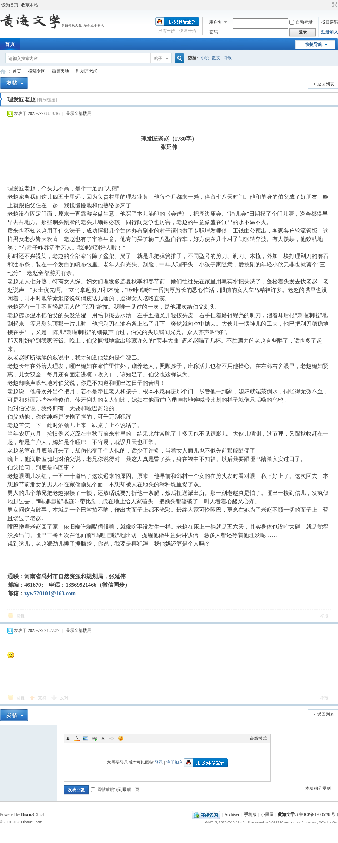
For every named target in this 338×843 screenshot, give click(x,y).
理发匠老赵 (86, 71)
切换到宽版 (334, 5)
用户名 (215, 22)
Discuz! (28, 814)
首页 (17, 71)
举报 (324, 616)
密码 (213, 32)
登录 (159, 762)
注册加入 (329, 32)
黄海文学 (3, 71)
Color (76, 738)
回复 (20, 616)
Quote (103, 738)
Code (111, 738)
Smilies (120, 738)
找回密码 (329, 22)
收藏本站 (29, 4)
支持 (43, 697)
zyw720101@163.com (50, 593)
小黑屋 (267, 814)
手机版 (250, 814)
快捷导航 (313, 44)
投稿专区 (36, 71)
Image (85, 738)
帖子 (158, 58)
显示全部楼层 (78, 113)
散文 (216, 57)
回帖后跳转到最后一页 (115, 789)
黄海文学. (287, 814)
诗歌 (227, 57)
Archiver (231, 814)
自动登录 (301, 22)
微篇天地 (60, 71)
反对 (64, 697)
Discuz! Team (31, 822)
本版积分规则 (318, 788)
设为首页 (9, 4)
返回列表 (325, 83)
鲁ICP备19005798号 (317, 814)
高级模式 (258, 738)
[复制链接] (47, 100)
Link (94, 738)
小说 (205, 57)
